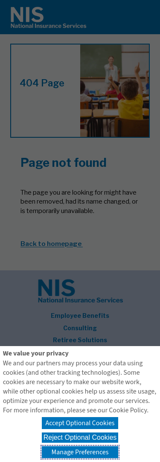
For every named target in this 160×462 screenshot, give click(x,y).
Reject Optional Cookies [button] (80, 437)
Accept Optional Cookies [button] (79, 423)
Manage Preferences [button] (80, 452)
